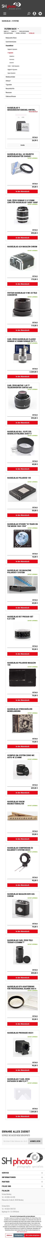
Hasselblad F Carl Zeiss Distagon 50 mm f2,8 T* (18, 1080)
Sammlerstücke (11, 42)
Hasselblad (9, 46)
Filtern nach (10, 29)
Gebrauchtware (11, 96)
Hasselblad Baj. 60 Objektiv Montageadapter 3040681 (20, 155)
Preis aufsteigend (24, 31)
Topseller (31, 33)
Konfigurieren (19, 1235)
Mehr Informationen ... (22, 1231)
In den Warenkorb (22, 191)
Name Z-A (14, 31)
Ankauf (8, 81)
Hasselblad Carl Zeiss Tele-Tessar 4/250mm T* (20, 941)
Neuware (9, 92)
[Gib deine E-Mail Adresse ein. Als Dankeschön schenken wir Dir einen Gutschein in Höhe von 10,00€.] (15, 1141)
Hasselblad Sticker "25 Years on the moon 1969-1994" (22, 525)
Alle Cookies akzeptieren (32, 1235)
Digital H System (12, 69)
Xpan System (11, 73)
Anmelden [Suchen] (35, 1141)
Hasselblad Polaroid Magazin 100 (21, 664)
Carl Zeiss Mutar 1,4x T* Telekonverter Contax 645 (19, 386)
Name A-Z (6, 31)
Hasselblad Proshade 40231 (20, 1033)
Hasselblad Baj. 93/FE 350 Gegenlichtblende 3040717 (19, 433)
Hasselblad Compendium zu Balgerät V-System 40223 (20, 849)
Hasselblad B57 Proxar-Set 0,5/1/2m (20, 618)
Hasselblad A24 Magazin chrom (22, 247)
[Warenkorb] (40, 13)
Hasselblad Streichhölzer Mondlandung (19, 710)
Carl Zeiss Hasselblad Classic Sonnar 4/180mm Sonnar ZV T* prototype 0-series (21, 340)
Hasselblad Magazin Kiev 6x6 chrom (21, 895)
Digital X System (12, 49)
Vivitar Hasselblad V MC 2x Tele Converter (22, 294)
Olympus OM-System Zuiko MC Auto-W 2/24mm (20, 756)
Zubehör (11, 62)
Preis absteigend (8, 33)
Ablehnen (9, 1235)
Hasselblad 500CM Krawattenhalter (15, 803)
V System (10, 53)
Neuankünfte (10, 88)
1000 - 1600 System (13, 66)
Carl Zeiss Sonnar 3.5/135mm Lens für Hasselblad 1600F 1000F (22, 201)
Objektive (11, 56)
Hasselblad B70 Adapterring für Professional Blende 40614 (21, 988)
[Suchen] (29, 13)
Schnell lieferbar (21, 33)
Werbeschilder (10, 77)
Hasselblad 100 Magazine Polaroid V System (19, 571)
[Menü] (5, 13)
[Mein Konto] (34, 13)
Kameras (11, 59)
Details (23, 145)
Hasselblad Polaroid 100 (19, 478)
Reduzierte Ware (11, 38)
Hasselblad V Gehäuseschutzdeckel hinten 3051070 (21, 109)
